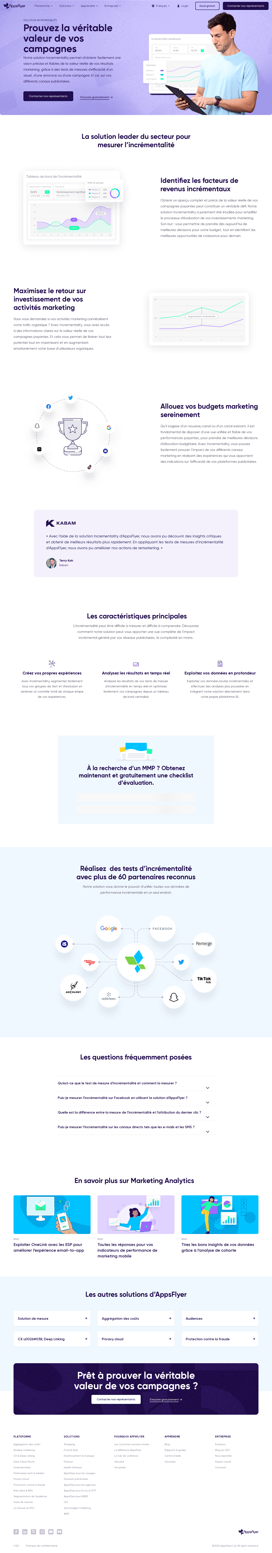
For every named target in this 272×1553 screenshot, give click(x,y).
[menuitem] (43, 6)
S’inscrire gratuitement (94, 97)
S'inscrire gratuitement (164, 1399)
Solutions (65, 5)
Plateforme (42, 5)
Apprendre (88, 5)
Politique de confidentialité (41, 1545)
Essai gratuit (207, 5)
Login (182, 6)
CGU (16, 1545)
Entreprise (111, 5)
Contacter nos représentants (245, 5)
